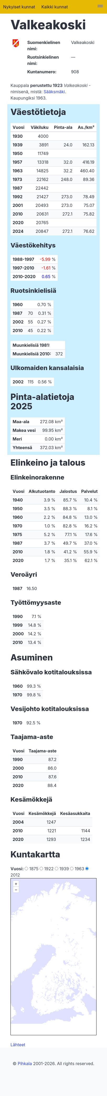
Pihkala (25, 1063)
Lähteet (17, 1044)
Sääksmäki (54, 91)
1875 (32, 868)
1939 (62, 868)
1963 (77, 868)
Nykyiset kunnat (19, 6)
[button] (100, 7)
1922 (47, 868)
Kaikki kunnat (54, 6)
